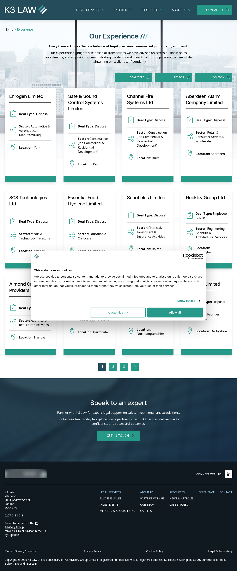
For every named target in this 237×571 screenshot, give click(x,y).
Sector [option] (179, 77)
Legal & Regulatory (220, 551)
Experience (122, 10)
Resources (149, 10)
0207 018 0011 (14, 515)
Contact (226, 492)
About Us (179, 10)
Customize (118, 312)
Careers (146, 511)
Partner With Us (152, 498)
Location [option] (217, 77)
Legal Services (88, 10)
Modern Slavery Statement (22, 551)
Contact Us (215, 10)
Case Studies (178, 505)
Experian (13, 535)
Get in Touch (118, 435)
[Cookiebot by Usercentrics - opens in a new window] (186, 256)
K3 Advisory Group (21, 525)
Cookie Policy (154, 551)
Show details (186, 300)
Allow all (175, 312)
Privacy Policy (92, 551)
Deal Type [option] (137, 77)
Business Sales (110, 498)
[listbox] (133, 77)
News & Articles (181, 498)
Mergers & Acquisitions (117, 511)
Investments (109, 505)
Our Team (147, 505)
